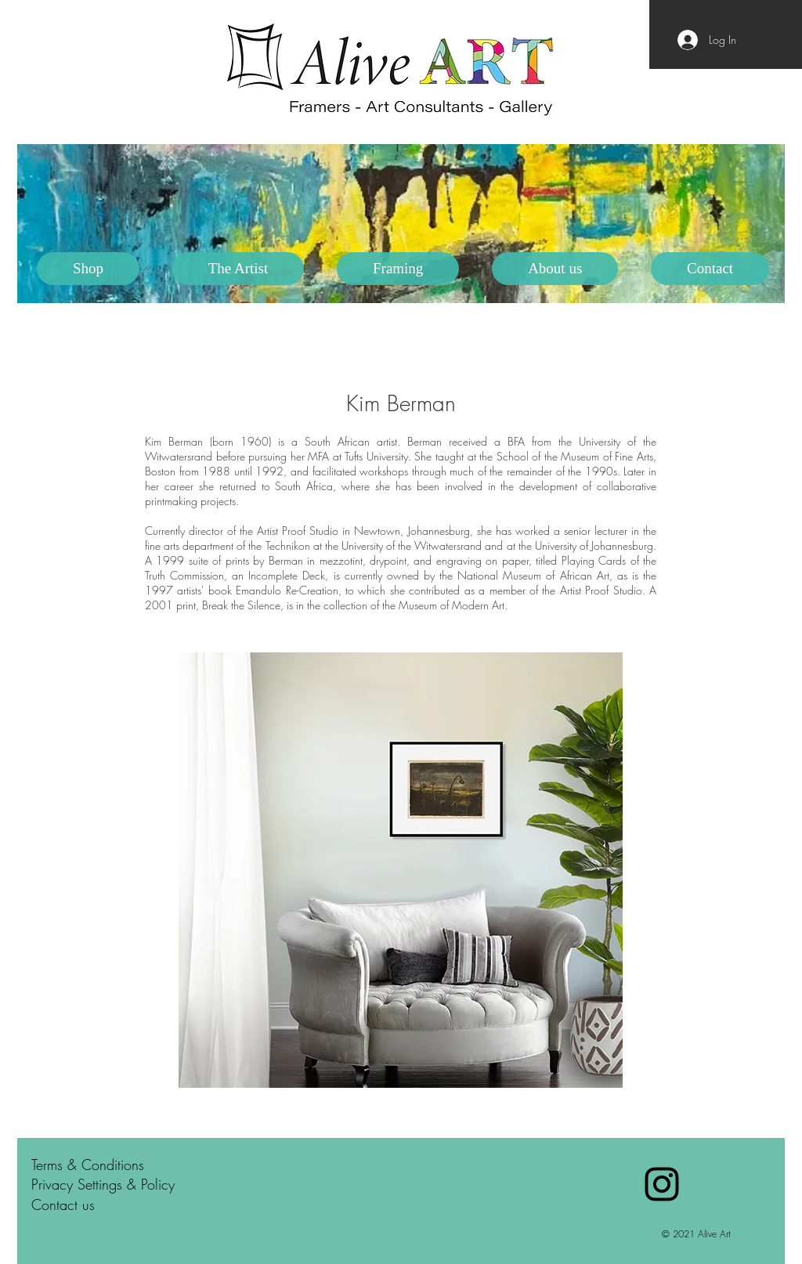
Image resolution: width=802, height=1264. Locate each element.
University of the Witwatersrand (411, 545)
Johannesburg (439, 530)
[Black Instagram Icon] (662, 1184)
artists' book (204, 590)
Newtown (377, 530)
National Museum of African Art (533, 575)
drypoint (388, 560)
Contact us (63, 1204)
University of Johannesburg (594, 545)
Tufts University (376, 456)
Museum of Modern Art (451, 605)
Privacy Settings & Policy (103, 1184)
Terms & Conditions (87, 1164)
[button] (238, 268)
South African (337, 441)
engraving (459, 560)
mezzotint (341, 560)
